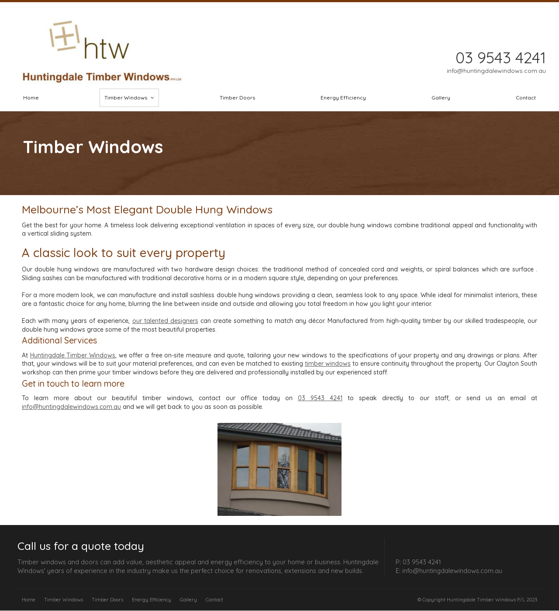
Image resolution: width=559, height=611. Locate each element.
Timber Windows (63, 600)
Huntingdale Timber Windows (72, 355)
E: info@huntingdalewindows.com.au (449, 571)
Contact (214, 600)
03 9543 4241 (320, 398)
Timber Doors (107, 600)
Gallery (188, 600)
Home (28, 600)
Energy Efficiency (151, 600)
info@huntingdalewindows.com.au (71, 407)
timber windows (328, 363)
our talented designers (165, 321)
